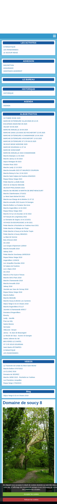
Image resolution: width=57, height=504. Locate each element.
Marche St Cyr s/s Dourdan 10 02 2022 (17, 214)
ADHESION (28, 61)
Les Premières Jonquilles (12, 380)
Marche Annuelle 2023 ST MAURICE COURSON (21, 170)
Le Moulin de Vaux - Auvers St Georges (17, 336)
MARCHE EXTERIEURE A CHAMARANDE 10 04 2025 (23, 135)
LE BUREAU (28, 79)
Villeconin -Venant (9, 330)
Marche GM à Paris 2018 (12, 278)
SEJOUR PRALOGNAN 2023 (14, 188)
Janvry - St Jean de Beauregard (14, 333)
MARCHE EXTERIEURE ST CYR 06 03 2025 (19, 141)
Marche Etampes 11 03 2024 (13, 156)
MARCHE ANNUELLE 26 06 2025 (15, 130)
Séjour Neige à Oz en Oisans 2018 (15, 304)
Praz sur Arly (8, 321)
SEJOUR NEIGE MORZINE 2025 (15, 144)
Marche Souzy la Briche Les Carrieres (17, 301)
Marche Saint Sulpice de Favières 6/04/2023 (19, 176)
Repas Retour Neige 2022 (12, 211)
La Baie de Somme (10, 237)
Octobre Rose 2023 (10, 164)
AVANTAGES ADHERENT (12, 71)
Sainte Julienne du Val (11, 338)
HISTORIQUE (28, 89)
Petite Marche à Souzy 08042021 (15, 234)
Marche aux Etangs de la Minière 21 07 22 (18, 199)
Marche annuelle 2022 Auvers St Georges (18, 202)
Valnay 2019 (7, 251)
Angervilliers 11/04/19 (11, 260)
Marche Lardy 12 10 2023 (12, 167)
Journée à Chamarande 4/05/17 (14, 309)
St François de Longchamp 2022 (15, 217)
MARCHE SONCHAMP (11, 150)
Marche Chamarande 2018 (13, 280)
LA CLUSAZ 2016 (9, 371)
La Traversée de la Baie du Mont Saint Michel (19, 366)
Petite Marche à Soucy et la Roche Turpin (18, 231)
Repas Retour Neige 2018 (12, 292)
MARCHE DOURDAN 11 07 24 (14, 147)
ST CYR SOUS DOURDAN (13, 344)
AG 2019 (6, 272)
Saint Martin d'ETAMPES (12, 347)
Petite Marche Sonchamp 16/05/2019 (16, 254)
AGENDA (6, 106)
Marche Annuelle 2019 (11, 249)
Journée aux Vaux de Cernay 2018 (15, 289)
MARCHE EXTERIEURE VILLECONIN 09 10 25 (20, 121)
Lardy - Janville (8, 318)
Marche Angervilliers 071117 (13, 307)
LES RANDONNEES (10, 50)
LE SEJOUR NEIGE (10, 53)
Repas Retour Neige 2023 (12, 179)
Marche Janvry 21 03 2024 (13, 159)
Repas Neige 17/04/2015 (12, 383)
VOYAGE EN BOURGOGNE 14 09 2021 (18, 222)
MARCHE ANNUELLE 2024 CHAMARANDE (19, 153)
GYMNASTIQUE (9, 47)
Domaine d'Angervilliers (11, 312)
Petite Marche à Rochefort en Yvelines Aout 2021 (21, 225)
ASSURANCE (8, 68)
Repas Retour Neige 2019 (12, 257)
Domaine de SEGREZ (11, 374)
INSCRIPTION (8, 65)
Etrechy (6, 315)
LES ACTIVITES (28, 43)
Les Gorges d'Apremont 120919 (14, 246)
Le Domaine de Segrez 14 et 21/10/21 (17, 220)
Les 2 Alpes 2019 (9, 269)
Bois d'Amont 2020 (10, 240)
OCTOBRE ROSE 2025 (12, 118)
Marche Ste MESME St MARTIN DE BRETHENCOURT (23, 191)
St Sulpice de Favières (11, 266)
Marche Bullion (8, 295)
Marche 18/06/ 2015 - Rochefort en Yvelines (19, 377)
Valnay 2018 (7, 286)
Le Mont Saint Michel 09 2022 (14, 196)
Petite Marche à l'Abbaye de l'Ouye (16, 228)
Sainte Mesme (8, 324)
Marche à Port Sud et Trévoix (13, 275)
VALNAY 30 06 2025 (10, 127)
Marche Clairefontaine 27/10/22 (14, 193)
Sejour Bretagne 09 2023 (12, 162)
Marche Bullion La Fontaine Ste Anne (16, 205)
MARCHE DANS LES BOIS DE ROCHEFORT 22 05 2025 (24, 133)
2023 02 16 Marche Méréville (13, 185)
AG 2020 (6, 243)
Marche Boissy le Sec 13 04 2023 (15, 173)
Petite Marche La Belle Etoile (13, 182)
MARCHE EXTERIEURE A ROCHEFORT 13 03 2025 (22, 138)
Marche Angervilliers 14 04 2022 (15, 208)
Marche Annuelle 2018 (11, 283)
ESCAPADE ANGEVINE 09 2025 (15, 124)
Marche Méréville (9, 298)
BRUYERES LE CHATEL (12, 341)
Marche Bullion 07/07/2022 (13, 368)
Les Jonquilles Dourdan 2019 (13, 263)
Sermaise (6, 327)
